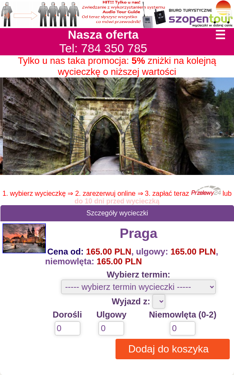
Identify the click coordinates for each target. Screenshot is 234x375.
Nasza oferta (103, 34)
